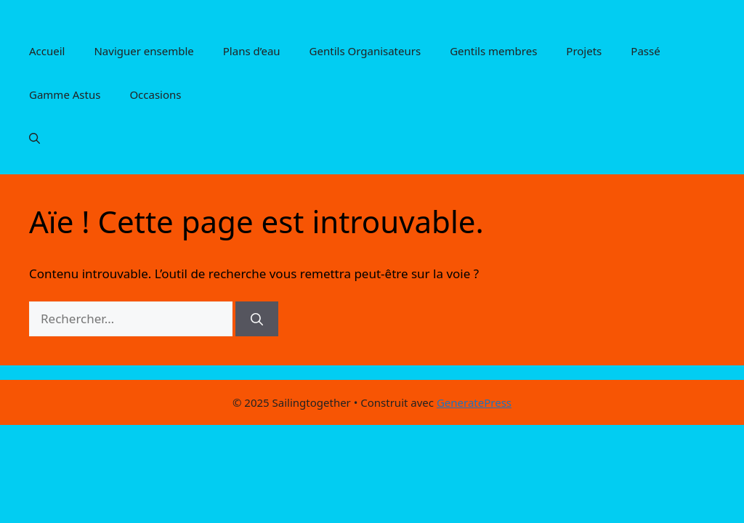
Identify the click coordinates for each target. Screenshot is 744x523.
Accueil (47, 51)
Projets (584, 51)
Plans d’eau (251, 51)
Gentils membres (493, 51)
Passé (645, 51)
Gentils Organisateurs (365, 51)
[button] (34, 138)
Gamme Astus (64, 94)
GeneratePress (474, 402)
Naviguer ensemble (143, 51)
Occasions (155, 94)
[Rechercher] (256, 318)
